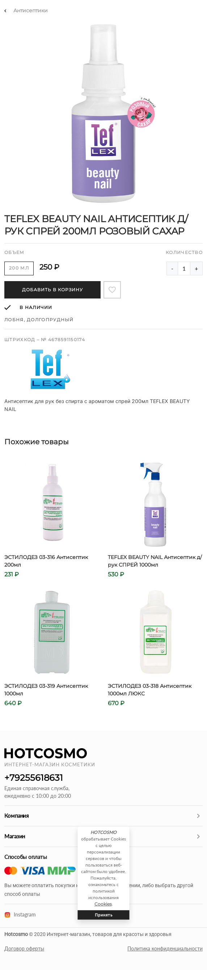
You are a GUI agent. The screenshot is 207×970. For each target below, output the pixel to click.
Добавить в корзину (52, 289)
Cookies (103, 904)
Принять (104, 914)
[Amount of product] (184, 268)
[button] (103, 816)
